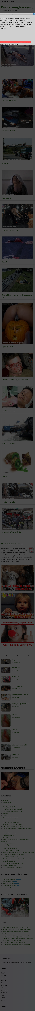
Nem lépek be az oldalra (22, 43)
